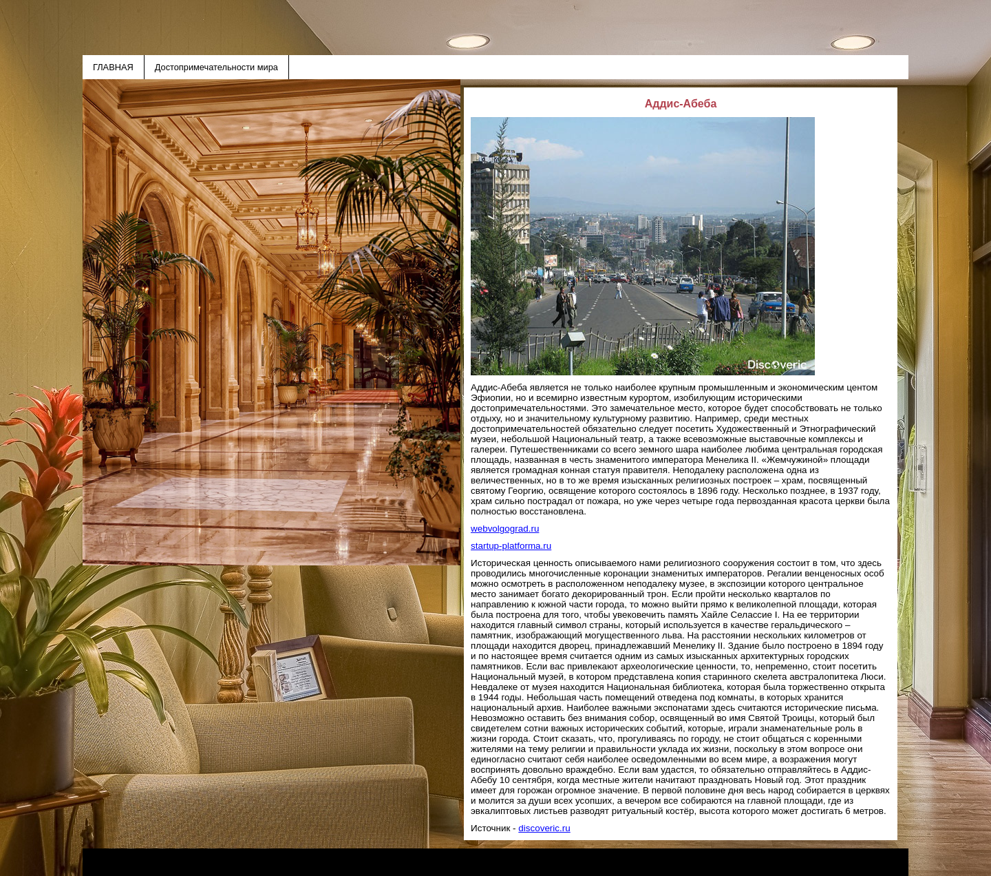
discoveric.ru (544, 828)
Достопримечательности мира (216, 67)
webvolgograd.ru (505, 528)
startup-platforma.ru (511, 546)
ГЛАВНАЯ (113, 67)
